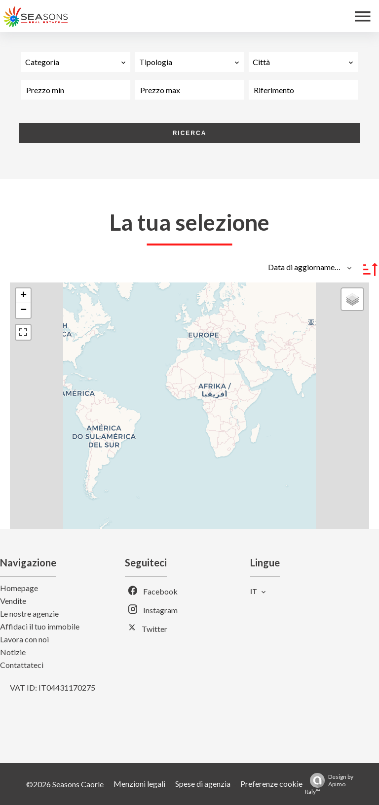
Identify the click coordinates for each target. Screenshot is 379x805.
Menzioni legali (139, 783)
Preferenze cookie (271, 783)
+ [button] (23, 295)
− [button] (23, 310)
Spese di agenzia (202, 783)
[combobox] (75, 62)
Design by (329, 784)
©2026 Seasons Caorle (65, 784)
